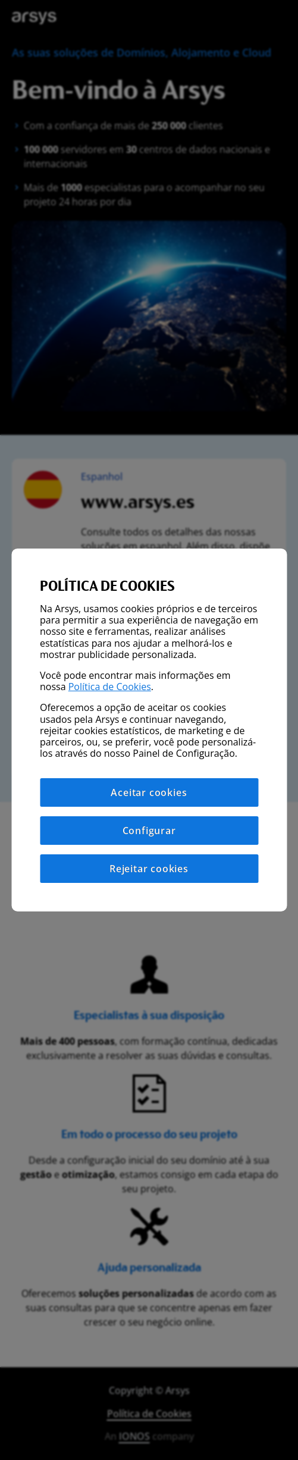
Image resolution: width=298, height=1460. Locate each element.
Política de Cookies (109, 686)
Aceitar (149, 792)
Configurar (149, 830)
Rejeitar (149, 868)
